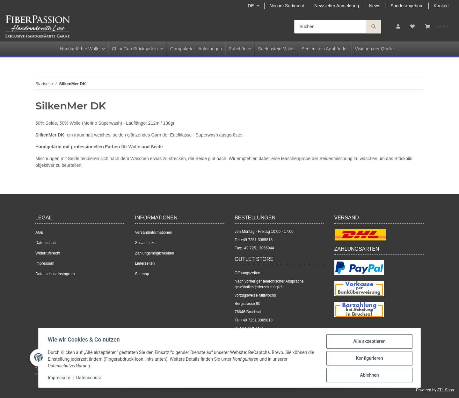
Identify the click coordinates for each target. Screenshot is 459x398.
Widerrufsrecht (47, 253)
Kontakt (441, 5)
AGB (39, 232)
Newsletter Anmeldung (336, 5)
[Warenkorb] (437, 26)
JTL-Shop (445, 390)
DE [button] (251, 5)
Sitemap (142, 274)
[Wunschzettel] (412, 26)
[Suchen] (330, 26)
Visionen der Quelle (374, 48)
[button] (398, 26)
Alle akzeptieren (368, 342)
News (374, 5)
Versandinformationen (153, 232)
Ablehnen (368, 375)
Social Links (145, 242)
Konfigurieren (368, 358)
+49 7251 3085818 (257, 240)
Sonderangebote (407, 5)
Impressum (44, 263)
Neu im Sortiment (287, 5)
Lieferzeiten (145, 263)
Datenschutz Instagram (55, 274)
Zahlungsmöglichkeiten (154, 253)
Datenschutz (46, 242)
